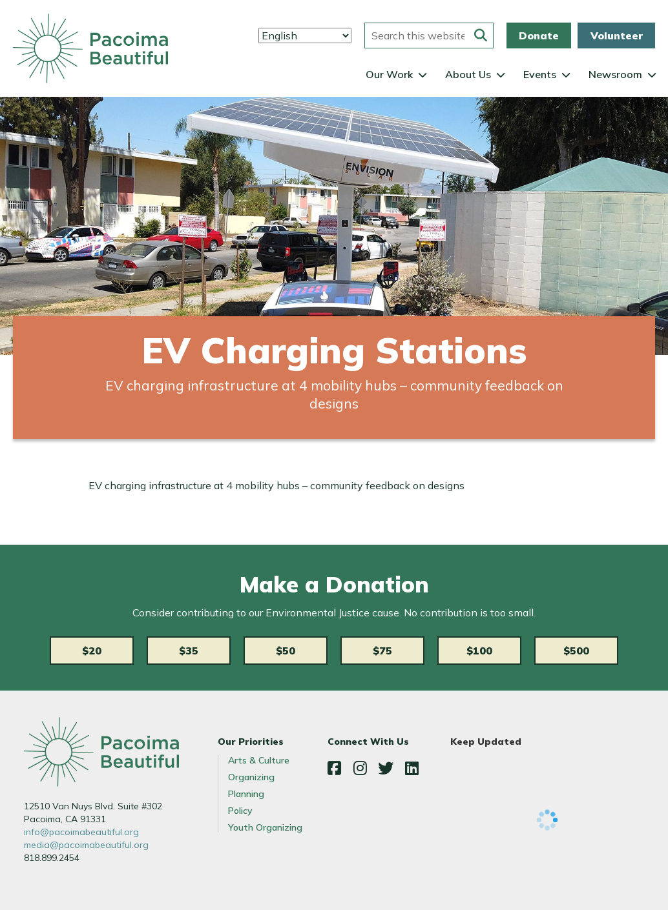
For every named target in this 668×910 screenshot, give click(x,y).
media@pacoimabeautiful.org (86, 845)
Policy (240, 810)
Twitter (386, 768)
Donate (539, 35)
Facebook (334, 768)
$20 (91, 650)
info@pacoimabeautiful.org (81, 832)
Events (539, 74)
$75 (382, 650)
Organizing (251, 777)
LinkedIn (411, 768)
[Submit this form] (481, 35)
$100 (479, 650)
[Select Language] (304, 35)
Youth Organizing (265, 827)
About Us (468, 74)
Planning (246, 794)
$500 (576, 650)
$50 (285, 650)
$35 (188, 650)
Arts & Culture (258, 760)
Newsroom (615, 74)
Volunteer (616, 35)
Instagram (360, 768)
